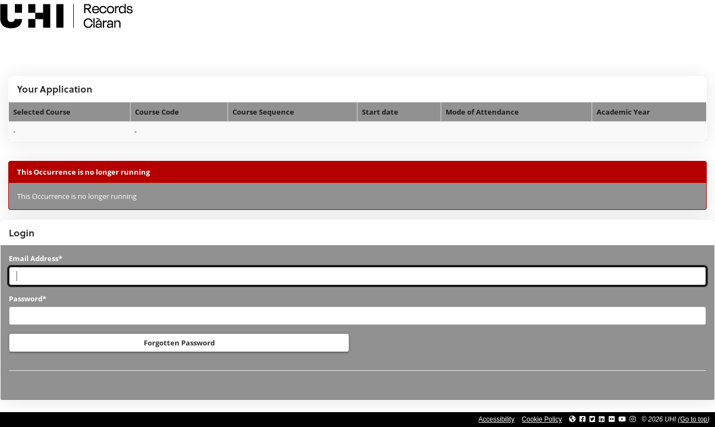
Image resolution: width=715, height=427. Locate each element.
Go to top (693, 419)
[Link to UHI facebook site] (582, 419)
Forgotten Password (179, 343)
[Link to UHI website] (572, 419)
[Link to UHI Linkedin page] (602, 419)
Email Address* (35, 258)
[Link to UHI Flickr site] (612, 419)
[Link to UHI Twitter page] (592, 419)
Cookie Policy (542, 419)
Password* (27, 299)
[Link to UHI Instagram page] (633, 419)
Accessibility (496, 419)
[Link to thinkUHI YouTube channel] (622, 419)
